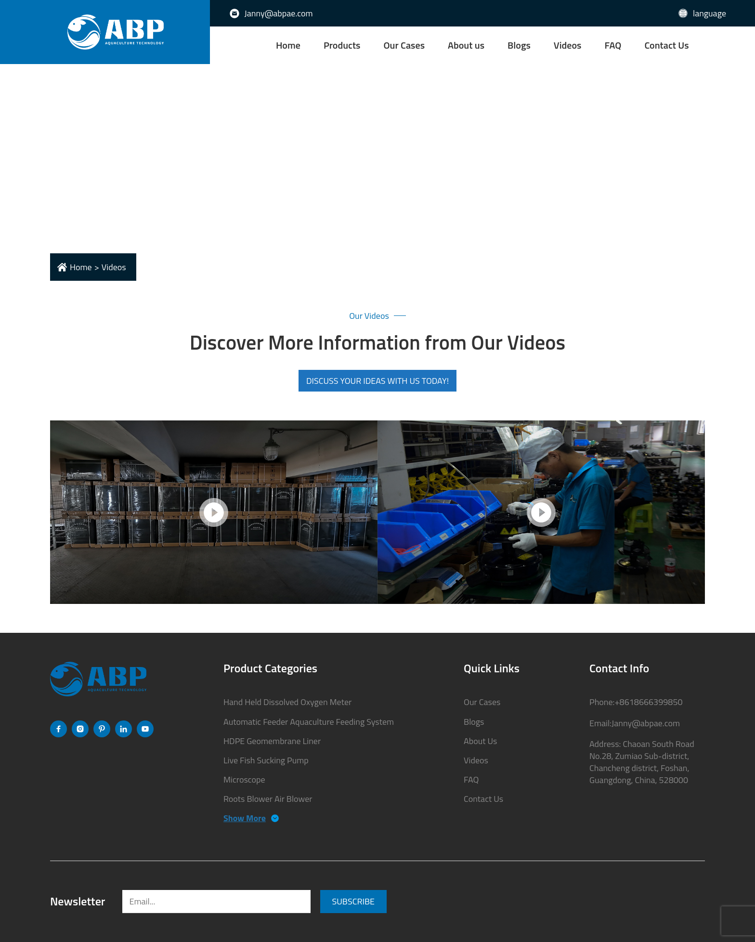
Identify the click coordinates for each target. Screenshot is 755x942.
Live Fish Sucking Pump (266, 760)
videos (114, 267)
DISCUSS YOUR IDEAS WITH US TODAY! (377, 380)
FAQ (612, 45)
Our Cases (404, 45)
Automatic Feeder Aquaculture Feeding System (308, 722)
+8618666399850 (648, 701)
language (709, 13)
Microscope (244, 779)
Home (288, 45)
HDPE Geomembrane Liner (272, 741)
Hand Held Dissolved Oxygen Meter (287, 702)
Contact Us (666, 45)
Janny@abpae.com (279, 13)
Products (342, 45)
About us (466, 45)
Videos (568, 45)
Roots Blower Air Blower (267, 799)
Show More (244, 818)
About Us (480, 741)
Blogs (519, 45)
